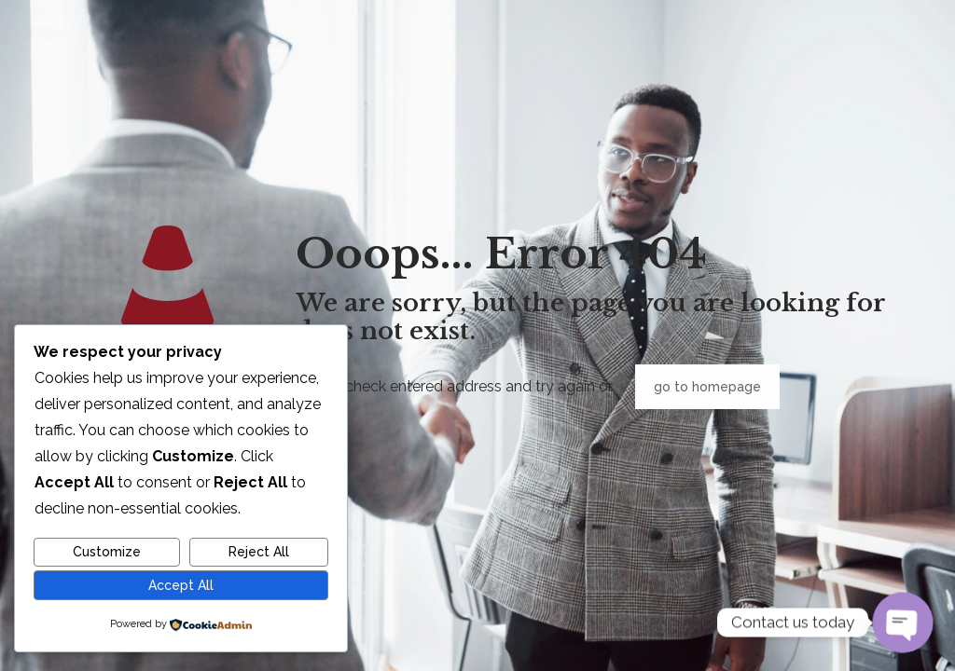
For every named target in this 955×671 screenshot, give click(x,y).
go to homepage (707, 386)
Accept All (181, 585)
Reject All (258, 551)
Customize (107, 551)
